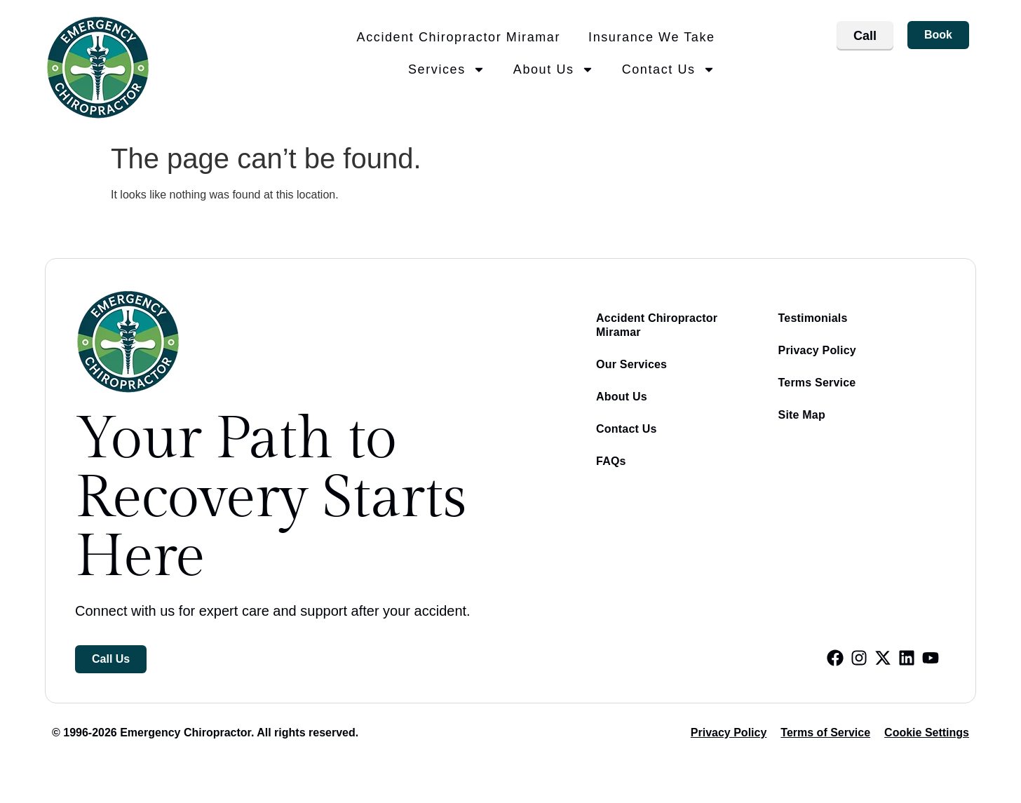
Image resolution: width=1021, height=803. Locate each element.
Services (446, 69)
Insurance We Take (651, 37)
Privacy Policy (817, 350)
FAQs (611, 461)
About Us (553, 69)
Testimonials (813, 318)
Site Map (801, 415)
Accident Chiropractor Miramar (458, 37)
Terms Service (817, 383)
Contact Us (668, 69)
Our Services (631, 364)
